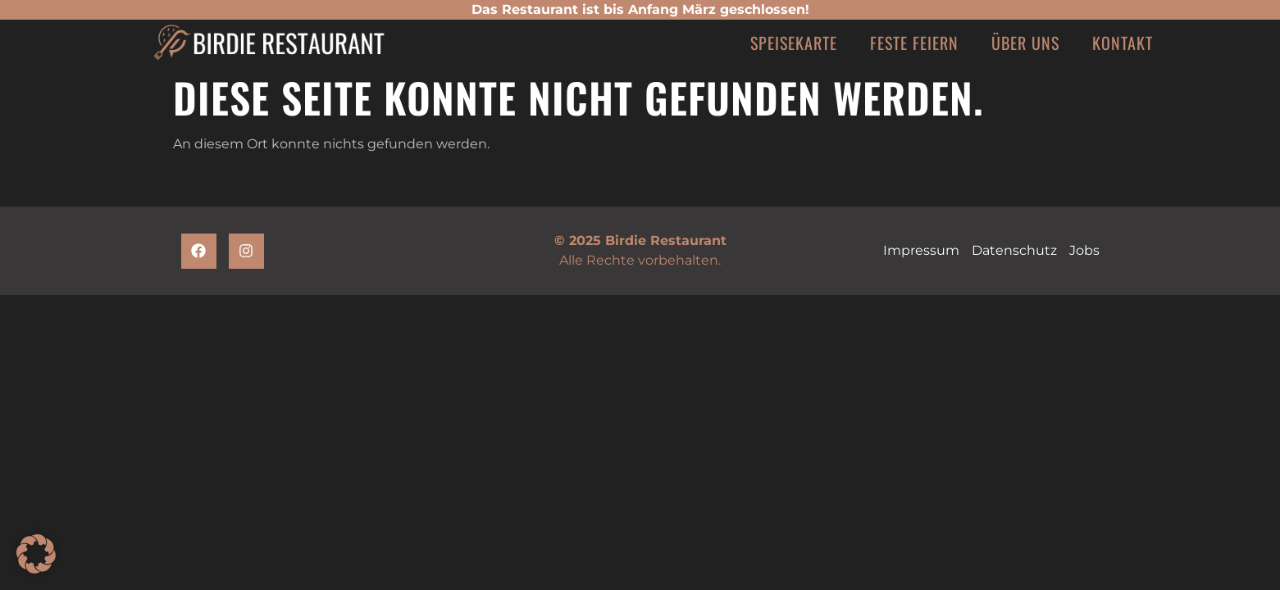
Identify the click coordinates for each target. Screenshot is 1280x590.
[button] (36, 554)
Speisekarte (793, 42)
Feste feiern (914, 42)
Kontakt (1122, 42)
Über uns (1025, 42)
